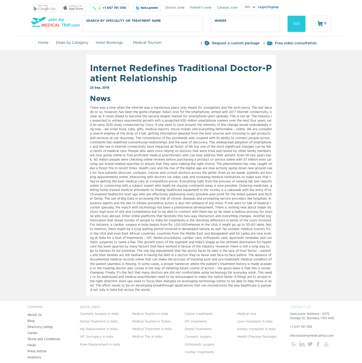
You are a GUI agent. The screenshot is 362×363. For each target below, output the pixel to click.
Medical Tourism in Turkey (151, 321)
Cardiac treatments (199, 352)
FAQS (31, 345)
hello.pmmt (147, 8)
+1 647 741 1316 (109, 8)
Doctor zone (174, 7)
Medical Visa (246, 313)
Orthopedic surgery (199, 344)
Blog (30, 320)
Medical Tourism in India (150, 313)
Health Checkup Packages (257, 336)
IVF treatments (196, 321)
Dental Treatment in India (99, 321)
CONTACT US (300, 307)
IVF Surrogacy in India (96, 336)
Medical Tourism (147, 43)
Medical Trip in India (147, 336)
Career (32, 333)
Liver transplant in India (255, 321)
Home (43, 43)
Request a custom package (231, 43)
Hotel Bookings (109, 43)
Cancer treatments (199, 313)
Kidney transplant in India (256, 329)
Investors (34, 357)
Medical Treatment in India (152, 329)
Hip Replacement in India (98, 329)
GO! (296, 24)
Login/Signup (268, 7)
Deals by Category (72, 43)
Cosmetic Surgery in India (99, 313)
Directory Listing (39, 327)
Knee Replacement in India (100, 344)
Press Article (36, 351)
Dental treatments (198, 329)
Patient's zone (200, 7)
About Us (34, 314)
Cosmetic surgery (198, 336)
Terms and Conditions (43, 339)
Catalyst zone (227, 7)
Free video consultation (292, 43)
